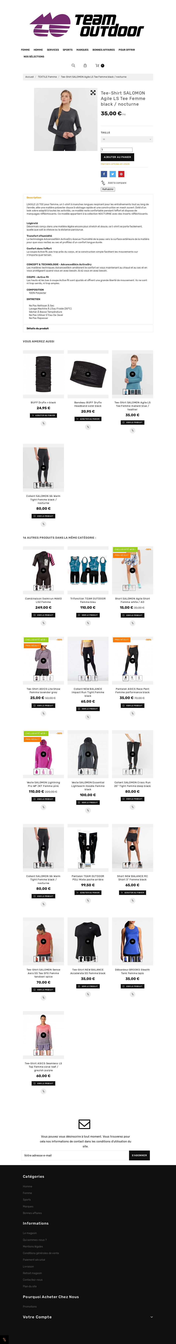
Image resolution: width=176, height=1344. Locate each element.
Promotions (30, 1306)
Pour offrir (127, 49)
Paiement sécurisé (34, 1259)
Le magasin (30, 1233)
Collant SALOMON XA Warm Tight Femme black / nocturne (43, 499)
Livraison (28, 1266)
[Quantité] (116, 150)
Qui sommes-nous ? (35, 1239)
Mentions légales (33, 1246)
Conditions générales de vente (41, 1253)
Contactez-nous (33, 1279)
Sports (67, 49)
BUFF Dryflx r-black (43, 402)
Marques (82, 49)
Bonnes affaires (104, 49)
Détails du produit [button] (38, 328)
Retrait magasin (32, 1273)
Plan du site (30, 1286)
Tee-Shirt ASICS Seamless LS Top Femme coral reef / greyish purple (43, 1067)
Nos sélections (34, 56)
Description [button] (34, 197)
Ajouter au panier (117, 157)
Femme (25, 49)
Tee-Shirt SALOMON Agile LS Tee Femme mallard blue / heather (132, 406)
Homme (38, 49)
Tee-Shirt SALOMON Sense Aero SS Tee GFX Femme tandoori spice (43, 973)
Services (53, 49)
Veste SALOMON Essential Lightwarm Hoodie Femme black (87, 786)
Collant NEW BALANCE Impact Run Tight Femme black (88, 692)
